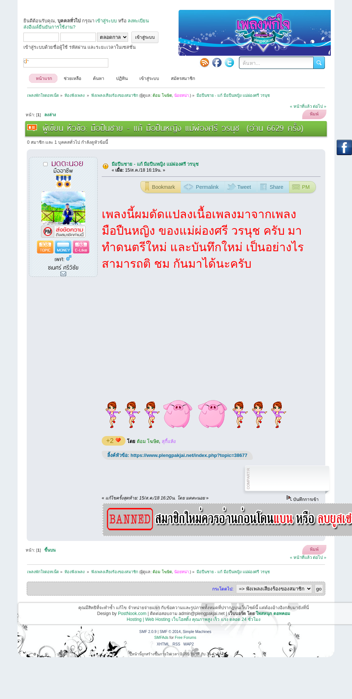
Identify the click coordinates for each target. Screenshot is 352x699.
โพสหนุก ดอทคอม (273, 613)
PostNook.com (132, 613)
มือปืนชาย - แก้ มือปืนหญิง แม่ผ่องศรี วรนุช (155, 164)
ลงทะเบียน (138, 20)
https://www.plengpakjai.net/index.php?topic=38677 (189, 455)
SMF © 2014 (170, 632)
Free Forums (185, 638)
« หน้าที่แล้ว (301, 106)
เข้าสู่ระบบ (106, 20)
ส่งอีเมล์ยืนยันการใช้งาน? (49, 27)
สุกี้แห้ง (169, 441)
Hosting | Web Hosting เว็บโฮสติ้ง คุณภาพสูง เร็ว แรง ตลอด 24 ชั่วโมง (194, 619)
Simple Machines (197, 632)
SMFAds (161, 638)
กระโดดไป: (222, 589)
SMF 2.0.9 (148, 632)
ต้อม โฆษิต (148, 441)
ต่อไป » (319, 106)
